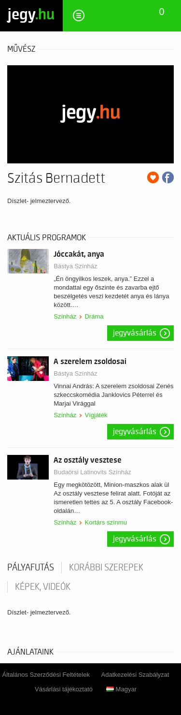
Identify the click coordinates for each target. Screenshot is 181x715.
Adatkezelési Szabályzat (135, 674)
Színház (65, 316)
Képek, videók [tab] (42, 587)
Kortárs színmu (105, 522)
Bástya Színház (75, 266)
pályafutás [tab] (30, 567)
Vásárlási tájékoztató (64, 689)
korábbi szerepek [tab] (106, 567)
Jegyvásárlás (134, 333)
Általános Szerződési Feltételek (46, 674)
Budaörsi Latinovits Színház (92, 472)
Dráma (93, 316)
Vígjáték (95, 415)
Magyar (121, 689)
